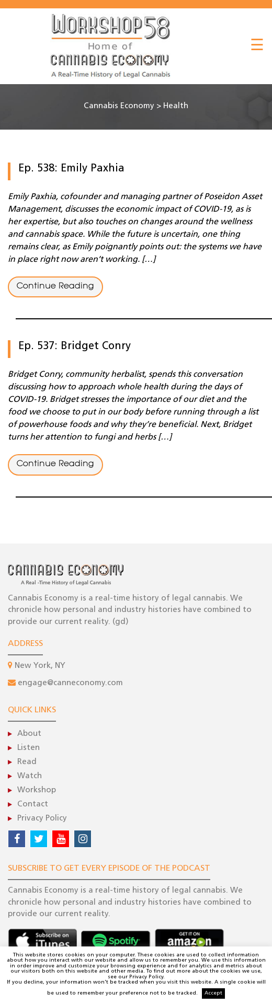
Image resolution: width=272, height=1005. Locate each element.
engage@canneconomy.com (70, 683)
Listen (28, 748)
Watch (29, 776)
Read (27, 762)
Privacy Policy (42, 819)
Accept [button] (213, 993)
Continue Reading (55, 287)
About (29, 734)
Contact (32, 804)
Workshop (36, 790)
